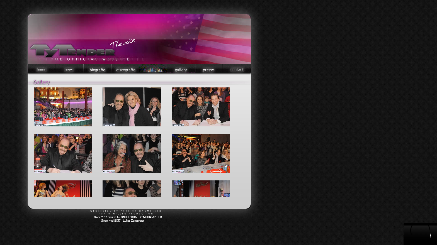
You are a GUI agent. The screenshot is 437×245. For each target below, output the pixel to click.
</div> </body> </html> (420, 234)
